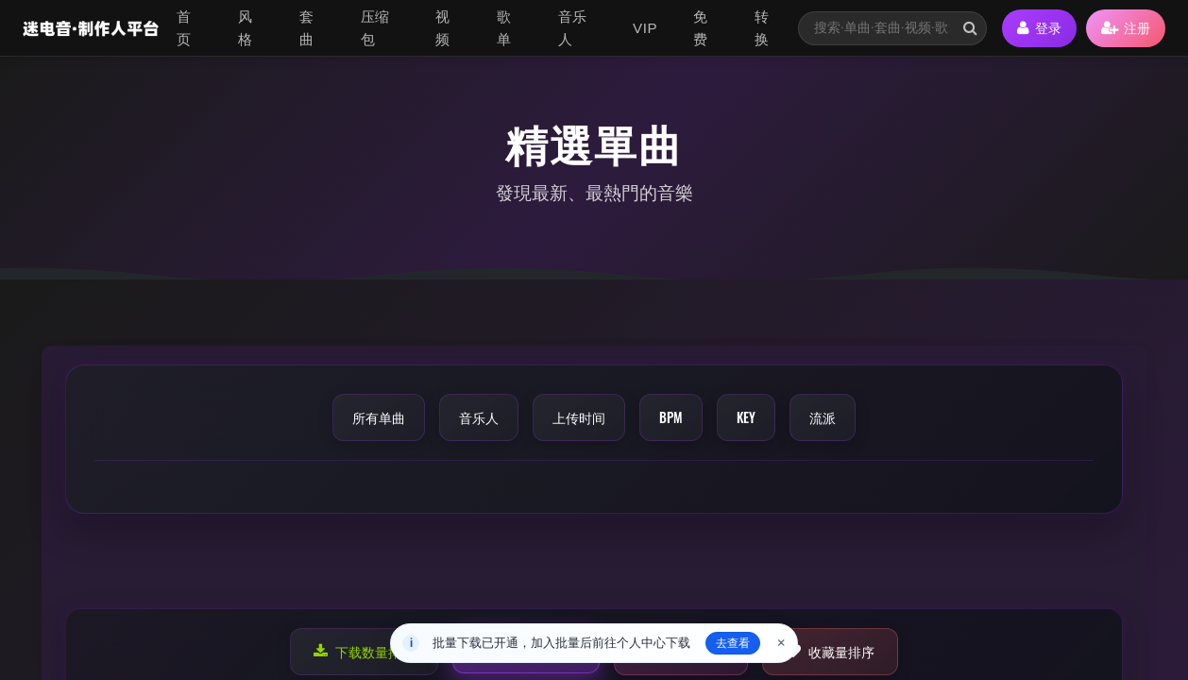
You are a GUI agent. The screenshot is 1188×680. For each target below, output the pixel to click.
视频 (442, 28)
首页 (184, 28)
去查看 (733, 643)
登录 (1039, 28)
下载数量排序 (364, 651)
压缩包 (375, 28)
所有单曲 (378, 417)
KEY (746, 417)
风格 (245, 28)
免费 (700, 28)
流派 (822, 417)
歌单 (504, 28)
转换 (762, 28)
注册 (1125, 28)
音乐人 (572, 28)
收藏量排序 (830, 651)
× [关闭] (781, 643)
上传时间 (578, 417)
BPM (671, 417)
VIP (645, 28)
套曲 (306, 28)
